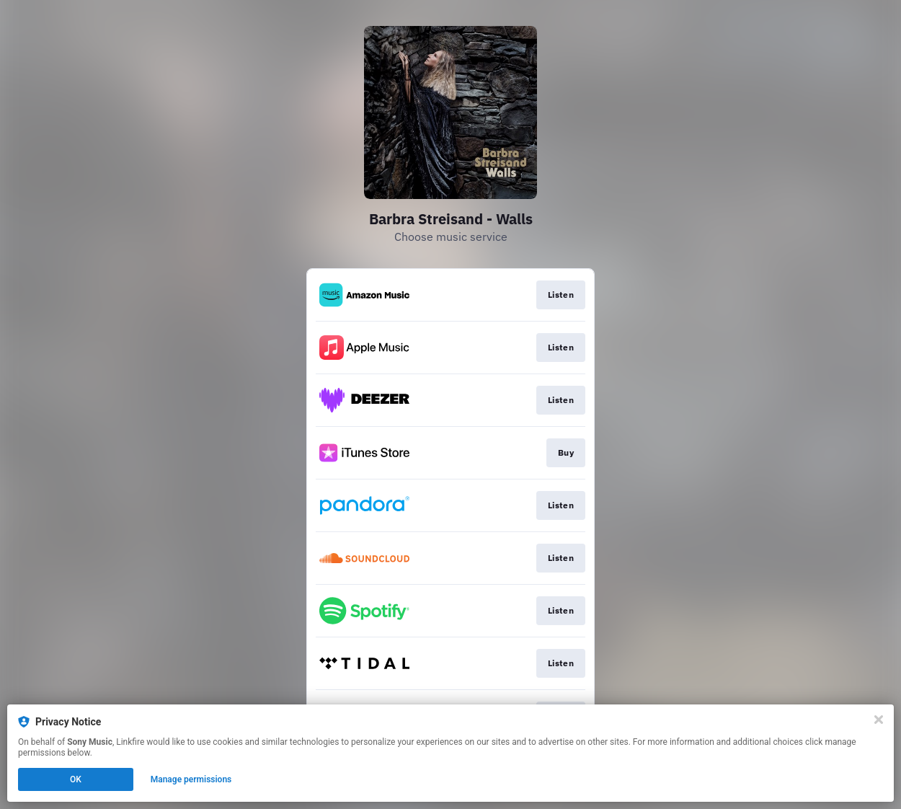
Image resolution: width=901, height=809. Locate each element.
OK (75, 779)
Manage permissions (191, 779)
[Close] (878, 719)
